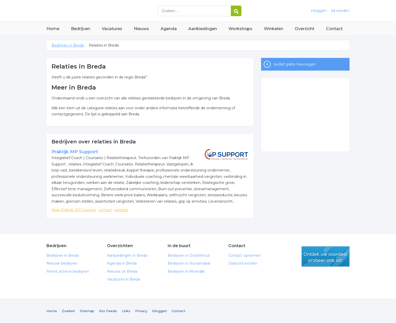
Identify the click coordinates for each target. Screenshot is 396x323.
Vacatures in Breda (123, 279)
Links (126, 311)
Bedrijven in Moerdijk (186, 271)
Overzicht (304, 28)
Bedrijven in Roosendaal (189, 263)
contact (105, 210)
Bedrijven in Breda (109, 10)
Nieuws (141, 28)
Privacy (141, 311)
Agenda (169, 28)
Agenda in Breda (122, 263)
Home (52, 28)
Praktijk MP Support (75, 152)
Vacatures (112, 28)
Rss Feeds (108, 311)
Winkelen (273, 28)
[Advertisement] (305, 114)
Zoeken (68, 311)
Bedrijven (80, 28)
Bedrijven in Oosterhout (189, 255)
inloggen (319, 10)
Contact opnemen (244, 255)
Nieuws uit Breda (122, 271)
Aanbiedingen (202, 28)
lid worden (340, 10)
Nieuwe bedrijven (61, 263)
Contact (334, 28)
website (121, 210)
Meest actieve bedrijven (67, 271)
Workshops (240, 28)
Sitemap (87, 311)
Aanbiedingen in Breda (127, 255)
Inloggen (159, 311)
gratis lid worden (326, 256)
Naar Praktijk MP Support (74, 210)
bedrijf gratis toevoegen (295, 64)
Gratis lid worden (242, 263)
